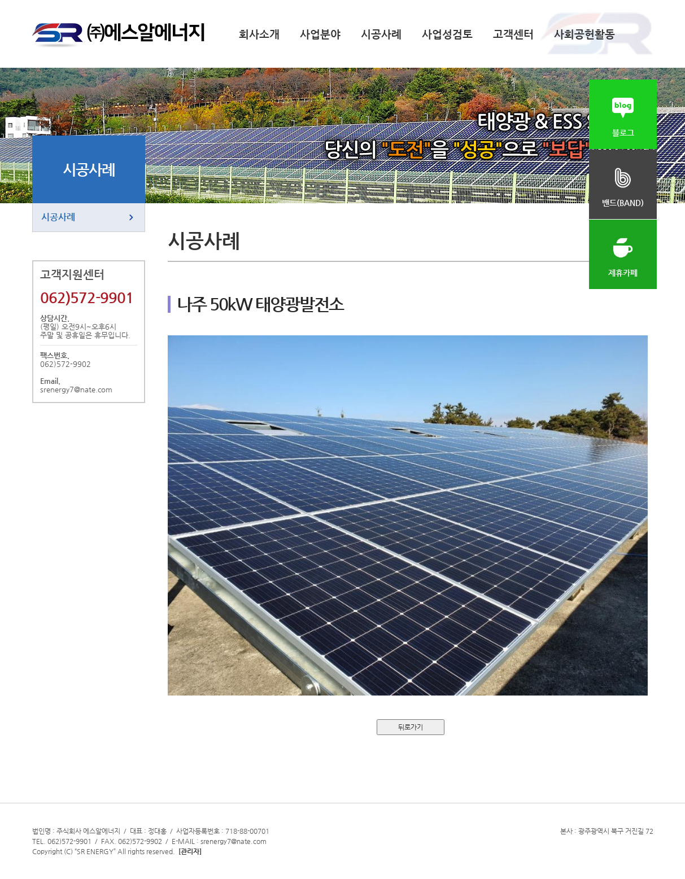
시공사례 (381, 34)
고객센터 (513, 34)
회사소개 (259, 34)
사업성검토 (447, 34)
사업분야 (320, 34)
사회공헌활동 (584, 34)
